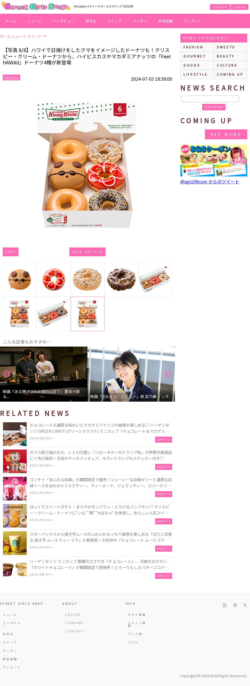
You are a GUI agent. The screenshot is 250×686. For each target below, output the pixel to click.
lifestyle (195, 74)
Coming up (230, 74)
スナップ (114, 20)
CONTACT (74, 631)
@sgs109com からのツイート (209, 181)
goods (191, 65)
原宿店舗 (165, 20)
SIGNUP (220, 7)
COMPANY (74, 623)
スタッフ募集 (137, 624)
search (213, 107)
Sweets (11, 77)
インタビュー (63, 20)
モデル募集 (137, 614)
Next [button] (168, 374)
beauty (226, 56)
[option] (43, 374)
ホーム (11, 20)
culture (227, 65)
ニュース (35, 20)
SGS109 (73, 614)
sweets (226, 47)
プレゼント (193, 20)
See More (226, 134)
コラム (133, 642)
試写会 (91, 20)
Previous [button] (7, 374)
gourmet (194, 56)
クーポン (140, 20)
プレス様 (135, 634)
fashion (193, 47)
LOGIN (239, 7)
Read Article (87, 251)
